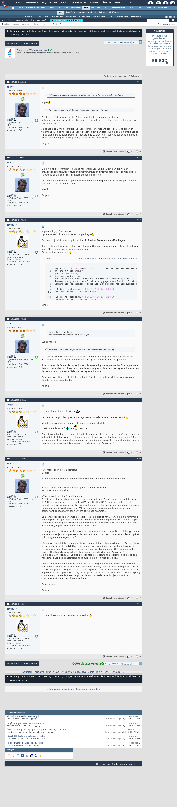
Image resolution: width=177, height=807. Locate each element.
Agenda (46, 24)
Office (141, 8)
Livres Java (71, 16)
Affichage (133, 76)
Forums (17, 2)
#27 (139, 604)
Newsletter (78, 2)
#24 (139, 318)
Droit (118, 2)
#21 (139, 82)
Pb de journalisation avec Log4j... (23, 716)
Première (125, 42)
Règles (63, 24)
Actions (25, 24)
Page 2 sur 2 (112, 42)
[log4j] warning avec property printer (26, 723)
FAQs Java (39, 672)
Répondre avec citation (113, 151)
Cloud (51, 8)
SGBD (131, 8)
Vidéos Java (84, 16)
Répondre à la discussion (22, 43)
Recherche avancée (166, 24)
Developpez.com (119, 764)
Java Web (70, 12)
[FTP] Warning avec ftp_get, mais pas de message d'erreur (36, 729)
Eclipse (102, 12)
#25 (139, 399)
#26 (139, 458)
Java (86, 8)
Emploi (94, 2)
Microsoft (75, 8)
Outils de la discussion (114, 76)
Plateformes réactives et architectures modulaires (112, 31)
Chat (64, 2)
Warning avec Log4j (39, 50)
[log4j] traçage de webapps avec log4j (26, 743)
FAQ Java (43, 16)
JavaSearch (136, 16)
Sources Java (99, 16)
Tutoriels (31, 2)
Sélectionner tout (87, 258)
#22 (139, 157)
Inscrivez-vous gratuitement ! (67, 20)
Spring (81, 12)
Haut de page (134, 764)
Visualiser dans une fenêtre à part (118, 258)
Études (106, 2)
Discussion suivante (87, 689)
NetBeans (114, 12)
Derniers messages (10, 24)
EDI (105, 8)
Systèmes (162, 8)
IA (59, 8)
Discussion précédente (61, 689)
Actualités (27, 672)
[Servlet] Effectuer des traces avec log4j (27, 736)
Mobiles (151, 8)
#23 (139, 220)
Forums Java (30, 16)
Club (128, 2)
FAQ (43, 2)
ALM (65, 8)
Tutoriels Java (56, 16)
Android (92, 12)
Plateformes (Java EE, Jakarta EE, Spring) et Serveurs (56, 31)
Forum (13, 31)
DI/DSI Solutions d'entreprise (31, 8)
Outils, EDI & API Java (118, 16)
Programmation (118, 8)
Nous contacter (103, 764)
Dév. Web (95, 8)
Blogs (53, 2)
